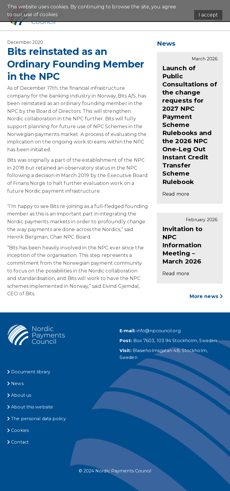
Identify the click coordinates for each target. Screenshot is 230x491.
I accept (208, 15)
